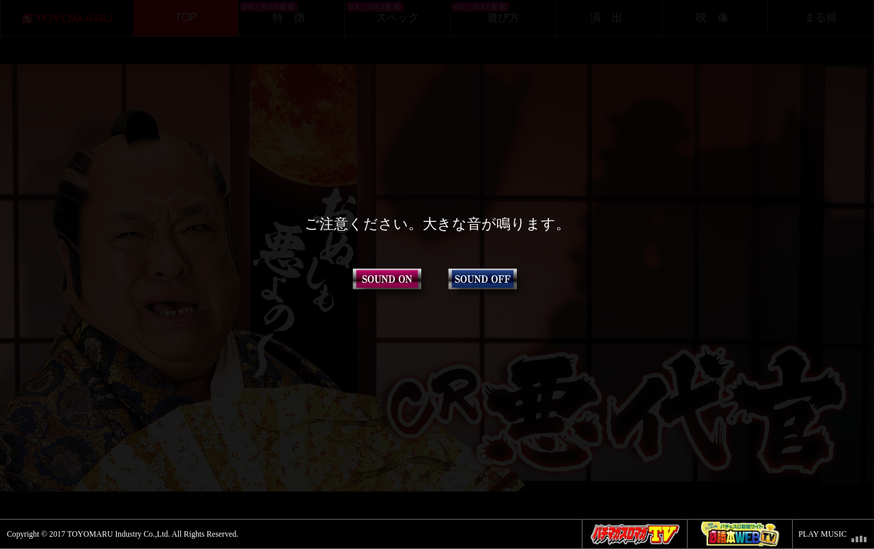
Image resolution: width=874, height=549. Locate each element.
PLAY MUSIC (822, 534)
